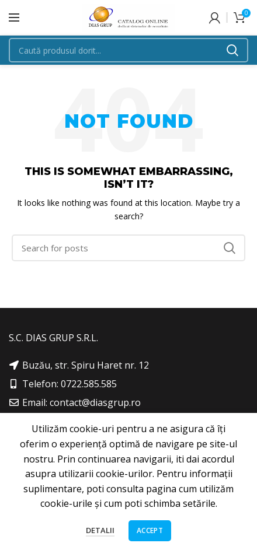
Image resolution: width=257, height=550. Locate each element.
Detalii (100, 530)
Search (232, 50)
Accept (150, 530)
